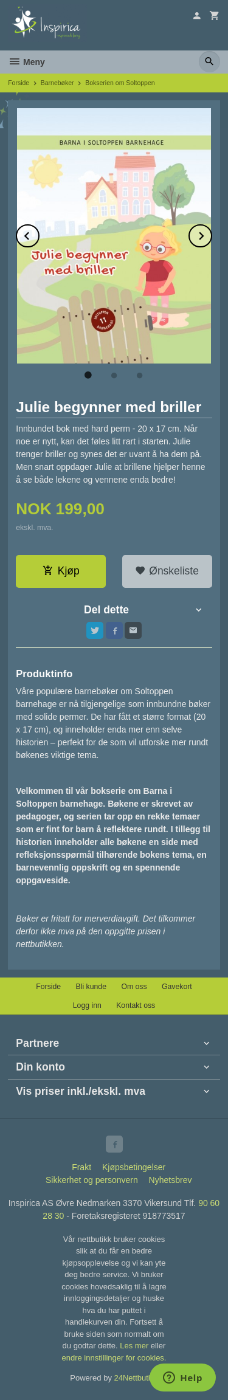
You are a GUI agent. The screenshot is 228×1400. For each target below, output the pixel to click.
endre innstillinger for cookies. (114, 1357)
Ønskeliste (167, 571)
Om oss (134, 986)
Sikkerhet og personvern (92, 1180)
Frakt (81, 1167)
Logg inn (87, 1005)
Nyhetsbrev (170, 1180)
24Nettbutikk (136, 1377)
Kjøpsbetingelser (133, 1167)
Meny (26, 62)
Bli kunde (91, 986)
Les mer (135, 1345)
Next (211, 233)
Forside (18, 82)
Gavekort (177, 986)
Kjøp (61, 571)
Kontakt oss (135, 1005)
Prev (39, 233)
